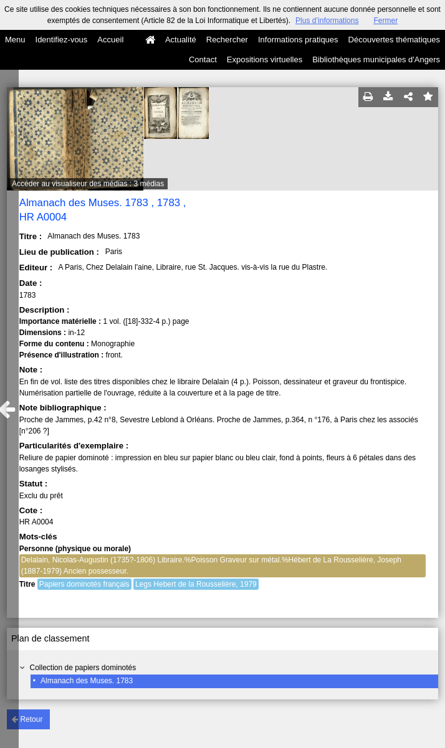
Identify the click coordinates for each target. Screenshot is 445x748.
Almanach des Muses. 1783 (87, 680)
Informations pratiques (298, 39)
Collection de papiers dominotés (82, 667)
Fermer (385, 20)
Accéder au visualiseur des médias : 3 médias (88, 183)
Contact (203, 59)
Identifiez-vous (62, 39)
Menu (15, 39)
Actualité (180, 39)
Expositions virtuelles (264, 59)
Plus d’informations (326, 20)
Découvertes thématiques (394, 39)
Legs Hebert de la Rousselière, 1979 (196, 584)
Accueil (110, 39)
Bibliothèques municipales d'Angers (376, 59)
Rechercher (227, 39)
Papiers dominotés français (84, 584)
